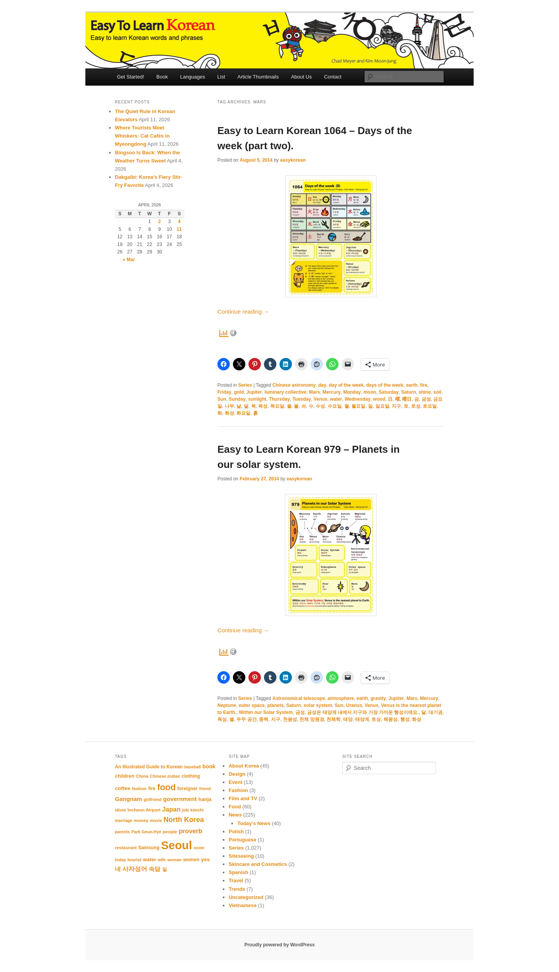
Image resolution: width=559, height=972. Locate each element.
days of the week (384, 385)
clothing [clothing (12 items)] (191, 776)
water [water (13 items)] (149, 859)
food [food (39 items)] (166, 787)
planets (275, 705)
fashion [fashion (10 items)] (139, 788)
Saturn (408, 392)
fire (423, 385)
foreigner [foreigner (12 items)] (187, 788)
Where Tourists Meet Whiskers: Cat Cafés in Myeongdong (142, 136)
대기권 (436, 712)
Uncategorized (246, 897)
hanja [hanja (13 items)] (205, 799)
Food (235, 807)
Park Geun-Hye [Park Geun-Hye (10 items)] (146, 831)
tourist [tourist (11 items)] (135, 859)
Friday (224, 392)
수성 (320, 406)
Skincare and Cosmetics (258, 864)
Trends (237, 889)
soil (437, 392)
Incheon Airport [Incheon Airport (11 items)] (144, 810)
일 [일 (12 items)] (164, 869)
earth (411, 385)
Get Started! (130, 77)
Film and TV (243, 798)
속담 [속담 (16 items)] (154, 869)
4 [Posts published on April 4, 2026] (179, 221)
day (322, 385)
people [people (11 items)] (170, 831)
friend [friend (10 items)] (205, 788)
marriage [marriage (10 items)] (123, 820)
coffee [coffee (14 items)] (122, 788)
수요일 (335, 406)
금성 (426, 399)
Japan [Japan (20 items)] (171, 809)
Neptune (226, 705)
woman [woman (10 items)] (174, 859)
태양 (347, 719)
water (336, 399)
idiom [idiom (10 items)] (120, 810)
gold (239, 392)
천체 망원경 (311, 719)
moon (369, 392)
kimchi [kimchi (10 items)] (196, 810)
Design (237, 774)
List (221, 77)
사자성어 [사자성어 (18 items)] (134, 869)
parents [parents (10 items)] (122, 831)
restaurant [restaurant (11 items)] (126, 847)
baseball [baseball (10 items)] (192, 766)
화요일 (243, 413)
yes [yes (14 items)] (205, 859)
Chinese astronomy (294, 385)
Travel (236, 880)
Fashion (238, 790)
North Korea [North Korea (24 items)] (183, 820)
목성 (262, 406)
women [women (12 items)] (191, 859)
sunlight (257, 399)
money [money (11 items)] (141, 820)
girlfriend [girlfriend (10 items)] (152, 799)
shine (424, 392)
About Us (301, 77)
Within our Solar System (266, 712)
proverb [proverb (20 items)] (190, 830)
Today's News (253, 823)
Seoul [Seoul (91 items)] (176, 845)
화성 (229, 413)
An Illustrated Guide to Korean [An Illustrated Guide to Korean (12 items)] (148, 767)
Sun (221, 399)
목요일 (277, 406)
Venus (320, 399)
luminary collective (285, 392)
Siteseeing (241, 856)
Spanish (238, 872)
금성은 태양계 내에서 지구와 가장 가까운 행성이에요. (362, 712)
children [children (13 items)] (124, 776)
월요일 (358, 406)
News (235, 815)
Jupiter (254, 392)
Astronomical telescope (299, 698)
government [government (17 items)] (180, 799)
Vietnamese (243, 905)
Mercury (332, 392)
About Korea (244, 766)
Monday (352, 392)
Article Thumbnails (258, 77)
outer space (252, 705)
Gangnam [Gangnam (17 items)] (128, 799)
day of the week (346, 385)
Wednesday (357, 399)
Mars (314, 392)
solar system (318, 705)
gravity (377, 698)
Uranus (354, 705)
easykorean (293, 160)
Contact (333, 77)
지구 (396, 406)
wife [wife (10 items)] (162, 859)
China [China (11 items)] (142, 776)
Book (162, 77)
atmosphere (341, 698)
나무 (229, 406)
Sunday (237, 399)
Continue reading (243, 311)
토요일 (430, 406)
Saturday (389, 392)
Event (235, 782)
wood (379, 399)
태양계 (362, 719)
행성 (405, 719)
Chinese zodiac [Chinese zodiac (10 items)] (165, 776)
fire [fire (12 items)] (152, 788)
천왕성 (290, 719)
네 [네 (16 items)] (118, 869)
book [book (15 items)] (208, 766)
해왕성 (391, 719)
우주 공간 (246, 719)
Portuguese (243, 840)
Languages (192, 77)
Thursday (279, 399)
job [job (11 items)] (185, 810)
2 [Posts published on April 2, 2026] (159, 221)
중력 (263, 719)
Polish (236, 831)
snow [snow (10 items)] (199, 847)
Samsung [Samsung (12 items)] (148, 847)
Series (245, 385)
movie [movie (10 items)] (156, 820)
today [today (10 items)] (120, 859)
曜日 (406, 399)
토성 (415, 406)
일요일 (382, 406)
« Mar (129, 259)
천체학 (333, 719)
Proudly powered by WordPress (279, 945)
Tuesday (301, 399)
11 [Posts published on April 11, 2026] (179, 229)
